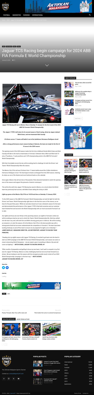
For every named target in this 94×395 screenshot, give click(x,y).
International (9, 46)
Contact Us (85, 393)
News (14, 46)
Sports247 (13, 393)
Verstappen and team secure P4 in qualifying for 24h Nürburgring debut (11, 338)
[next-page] (6, 344)
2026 (4, 334)
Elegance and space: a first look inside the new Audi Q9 (70, 187)
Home (3, 20)
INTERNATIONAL (37, 15)
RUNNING (26, 15)
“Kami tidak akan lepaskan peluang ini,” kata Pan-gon (70, 170)
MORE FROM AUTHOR (23, 319)
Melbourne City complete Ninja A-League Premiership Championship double (83, 93)
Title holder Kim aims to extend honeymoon (47, 313)
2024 (8, 20)
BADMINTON (17, 15)
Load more (78, 118)
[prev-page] (3, 344)
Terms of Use (77, 393)
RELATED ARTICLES (9, 319)
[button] (90, 15)
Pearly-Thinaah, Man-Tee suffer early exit (14, 313)
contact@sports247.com (16, 373)
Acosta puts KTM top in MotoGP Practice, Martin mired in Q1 (85, 170)
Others (18, 46)
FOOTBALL (6, 15)
